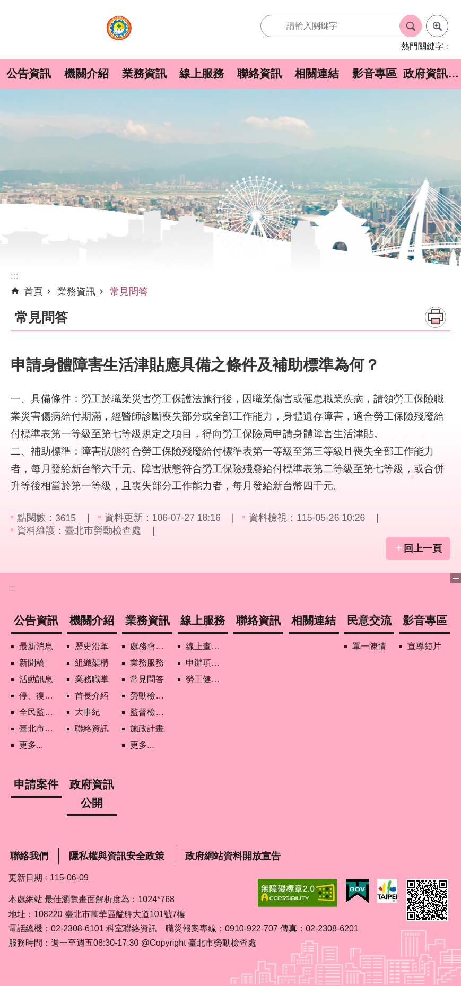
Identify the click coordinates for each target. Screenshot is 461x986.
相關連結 (316, 73)
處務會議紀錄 (151, 646)
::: (11, 587)
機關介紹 (86, 73)
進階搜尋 (437, 26)
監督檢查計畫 (151, 712)
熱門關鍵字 (422, 46)
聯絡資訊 (259, 73)
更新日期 (25, 877)
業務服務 (147, 662)
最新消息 (36, 646)
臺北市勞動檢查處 (119, 33)
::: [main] (15, 276)
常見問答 (129, 291)
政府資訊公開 (432, 73)
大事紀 (87, 712)
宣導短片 (424, 646)
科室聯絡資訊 (131, 928)
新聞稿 (32, 662)
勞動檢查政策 (151, 695)
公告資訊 (28, 73)
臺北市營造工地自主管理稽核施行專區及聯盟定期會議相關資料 (40, 728)
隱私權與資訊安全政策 (116, 856)
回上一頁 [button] (423, 548)
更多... (31, 744)
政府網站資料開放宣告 (233, 856)
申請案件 (36, 784)
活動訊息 (36, 679)
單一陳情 (369, 646)
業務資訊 (144, 73)
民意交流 (369, 620)
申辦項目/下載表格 (207, 662)
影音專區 (374, 73)
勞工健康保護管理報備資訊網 (207, 679)
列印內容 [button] (435, 317)
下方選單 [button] (455, 578)
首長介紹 (92, 695)
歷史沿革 (92, 646)
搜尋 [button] (410, 26)
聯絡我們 (29, 856)
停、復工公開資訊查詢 (40, 695)
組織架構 (92, 662)
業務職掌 (92, 679)
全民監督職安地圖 (40, 712)
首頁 (33, 291)
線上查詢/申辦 (207, 646)
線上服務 (201, 73)
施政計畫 (147, 728)
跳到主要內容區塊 (5, 5)
